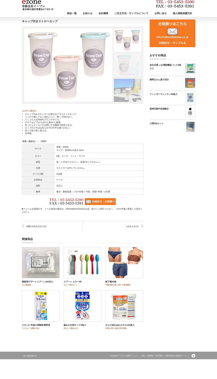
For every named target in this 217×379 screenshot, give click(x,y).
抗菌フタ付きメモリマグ (36, 226)
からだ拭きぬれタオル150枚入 (119, 325)
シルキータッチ (132, 226)
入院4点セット (157, 123)
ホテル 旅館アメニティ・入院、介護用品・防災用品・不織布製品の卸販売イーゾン (154, 356)
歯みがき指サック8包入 (75, 325)
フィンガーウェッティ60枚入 (164, 94)
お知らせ (87, 13)
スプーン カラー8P (73, 281)
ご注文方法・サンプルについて (131, 13)
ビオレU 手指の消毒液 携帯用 (36, 325)
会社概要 (103, 13)
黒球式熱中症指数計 (159, 109)
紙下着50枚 (110, 281)
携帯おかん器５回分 (159, 79)
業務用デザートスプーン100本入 (37, 281)
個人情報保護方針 (182, 13)
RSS (193, 356)
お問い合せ (161, 13)
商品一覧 (72, 13)
